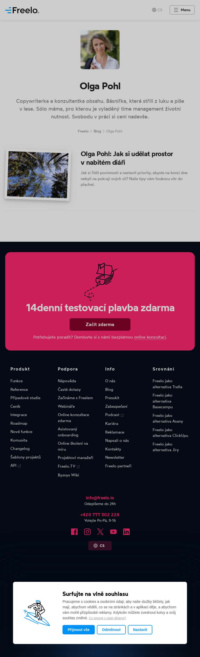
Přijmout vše (79, 630)
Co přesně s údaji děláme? (107, 618)
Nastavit (140, 630)
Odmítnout (111, 630)
